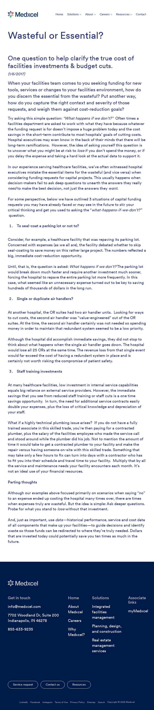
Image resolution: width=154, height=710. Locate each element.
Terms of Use (61, 702)
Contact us (53, 684)
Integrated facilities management (103, 612)
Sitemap (91, 702)
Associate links (137, 600)
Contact (141, 14)
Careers (106, 14)
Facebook (35, 702)
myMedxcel (138, 611)
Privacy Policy (77, 702)
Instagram (47, 702)
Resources (124, 14)
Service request (23, 684)
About (90, 14)
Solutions (74, 14)
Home (59, 14)
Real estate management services (103, 645)
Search (101, 702)
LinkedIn (23, 702)
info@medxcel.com (24, 606)
